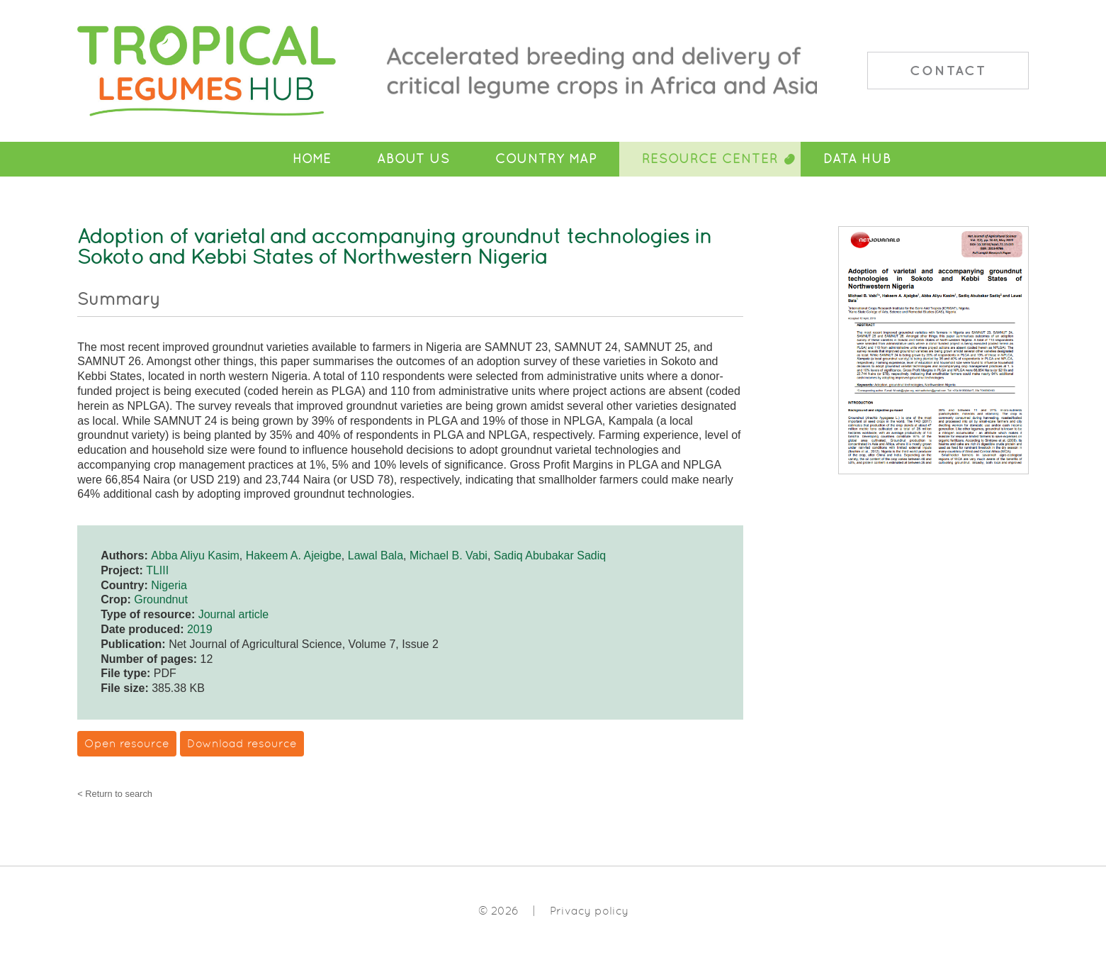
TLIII (157, 570)
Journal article (233, 614)
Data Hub (857, 159)
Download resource (242, 743)
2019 (200, 629)
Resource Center (710, 159)
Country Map (546, 159)
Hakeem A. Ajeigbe (294, 555)
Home (312, 159)
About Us (413, 159)
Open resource (126, 743)
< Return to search (114, 794)
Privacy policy (589, 910)
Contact (948, 70)
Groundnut (161, 599)
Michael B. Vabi (448, 555)
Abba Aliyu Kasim (195, 555)
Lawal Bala (375, 555)
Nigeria (169, 585)
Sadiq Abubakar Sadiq (550, 555)
